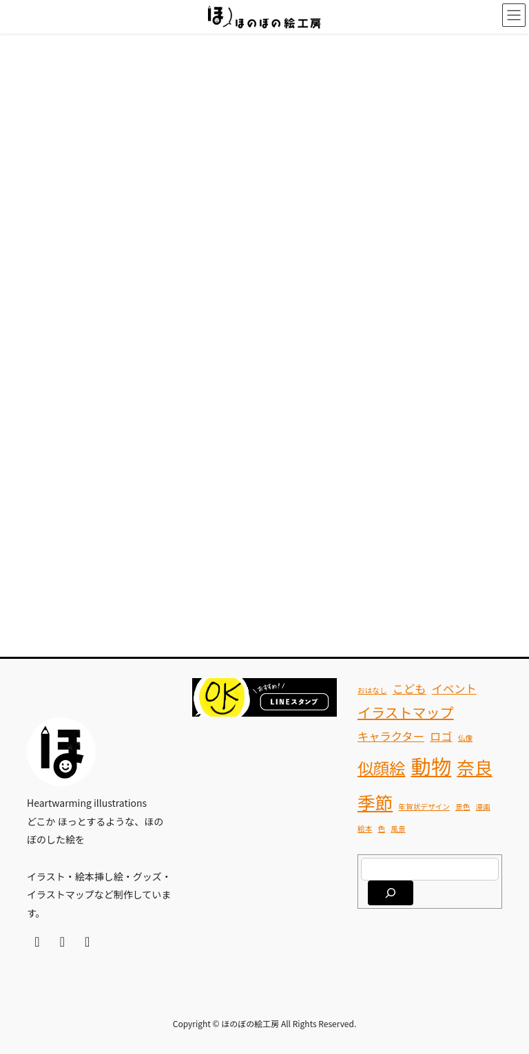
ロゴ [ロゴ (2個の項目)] (441, 736)
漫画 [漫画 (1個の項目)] (483, 806)
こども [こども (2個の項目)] (409, 688)
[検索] (390, 893)
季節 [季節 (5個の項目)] (375, 801)
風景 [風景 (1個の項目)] (398, 828)
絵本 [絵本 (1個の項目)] (364, 828)
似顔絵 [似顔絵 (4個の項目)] (381, 767)
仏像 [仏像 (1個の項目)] (465, 737)
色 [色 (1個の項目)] (381, 828)
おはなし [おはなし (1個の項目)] (372, 690)
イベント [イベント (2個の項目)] (454, 688)
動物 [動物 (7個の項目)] (431, 765)
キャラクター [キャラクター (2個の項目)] (390, 736)
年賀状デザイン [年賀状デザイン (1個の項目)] (424, 806)
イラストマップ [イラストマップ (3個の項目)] (405, 712)
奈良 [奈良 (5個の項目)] (474, 766)
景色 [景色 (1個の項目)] (462, 806)
